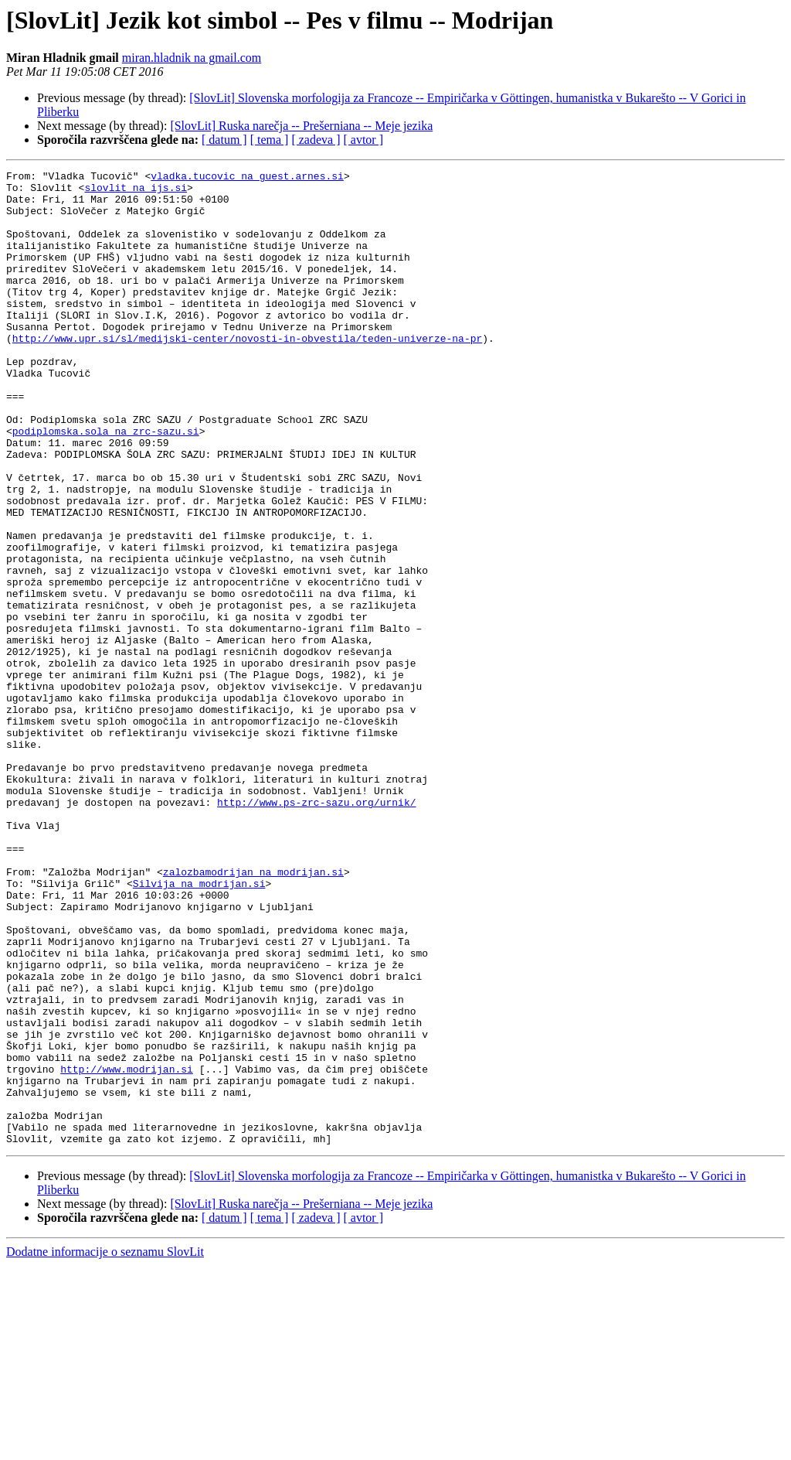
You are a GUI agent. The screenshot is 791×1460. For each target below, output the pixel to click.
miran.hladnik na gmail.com (191, 57)
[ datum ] (224, 139)
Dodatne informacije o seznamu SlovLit (105, 1446)
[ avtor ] (363, 139)
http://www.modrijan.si (126, 1250)
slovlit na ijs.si (135, 192)
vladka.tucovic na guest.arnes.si (247, 178)
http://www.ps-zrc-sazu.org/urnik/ (316, 929)
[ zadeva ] (315, 139)
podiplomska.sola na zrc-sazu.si (105, 484)
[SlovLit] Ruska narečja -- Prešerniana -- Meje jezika (301, 125)
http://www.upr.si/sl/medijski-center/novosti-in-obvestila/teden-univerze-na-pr (247, 373)
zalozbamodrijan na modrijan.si (253, 1013)
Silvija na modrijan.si (199, 1027)
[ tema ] (269, 139)
